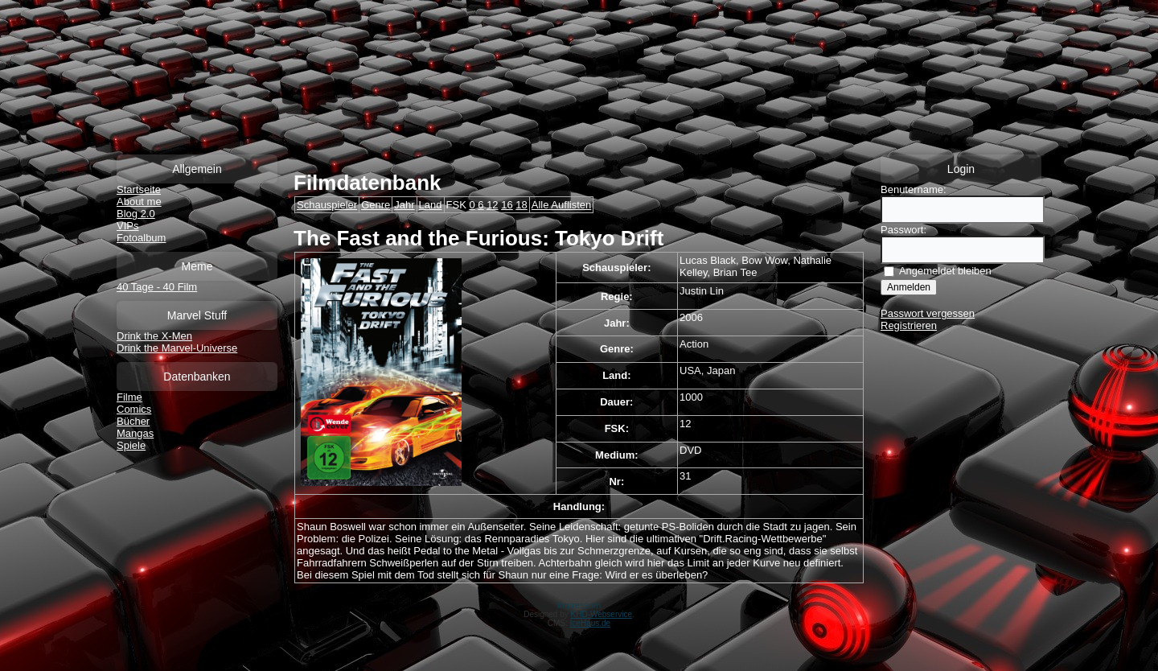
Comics (134, 409)
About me (139, 202)
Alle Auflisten (561, 205)
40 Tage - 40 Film (157, 287)
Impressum (579, 605)
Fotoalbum (141, 238)
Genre (375, 205)
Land (430, 205)
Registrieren (909, 325)
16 (506, 205)
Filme (129, 397)
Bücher (133, 421)
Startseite (139, 189)
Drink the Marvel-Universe (177, 348)
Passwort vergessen (928, 313)
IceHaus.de (590, 623)
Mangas (135, 433)
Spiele (131, 445)
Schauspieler (327, 205)
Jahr (404, 205)
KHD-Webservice (602, 614)
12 (492, 205)
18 (521, 205)
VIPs (127, 226)
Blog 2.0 (136, 214)
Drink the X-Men (154, 336)
